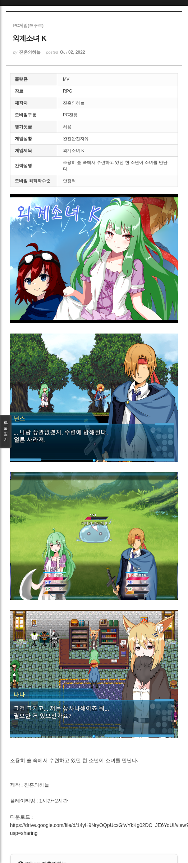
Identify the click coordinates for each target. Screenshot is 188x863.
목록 (6, 431)
